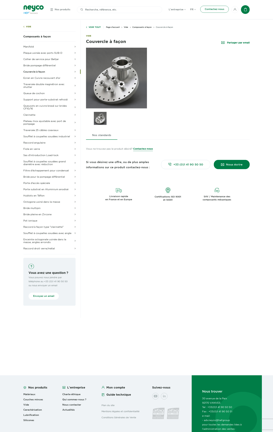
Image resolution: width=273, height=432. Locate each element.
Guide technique (118, 395)
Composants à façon (37, 36)
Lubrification (31, 415)
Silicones (28, 420)
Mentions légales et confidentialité (120, 411)
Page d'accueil (113, 27)
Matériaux (29, 394)
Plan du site (108, 405)
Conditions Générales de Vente (119, 417)
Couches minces (33, 399)
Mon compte (115, 387)
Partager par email (238, 42)
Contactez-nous (143, 148)
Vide (28, 27)
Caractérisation (32, 409)
